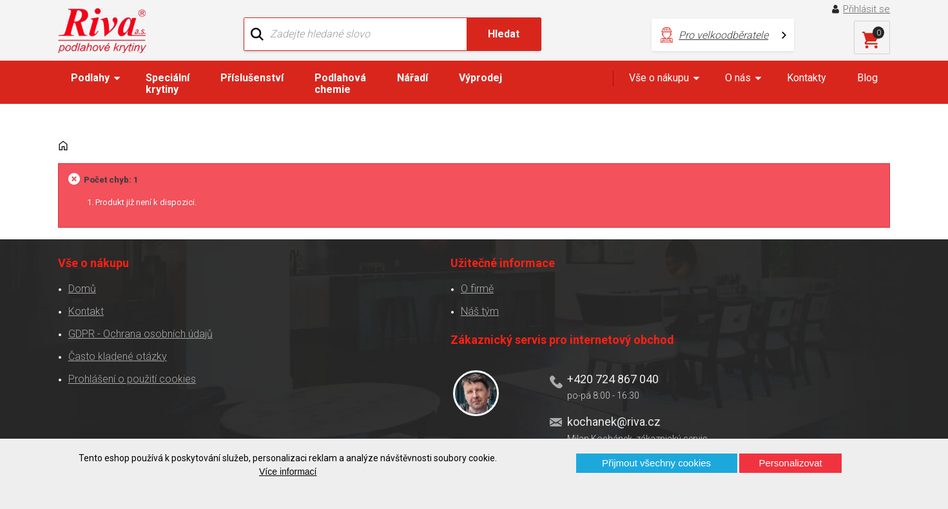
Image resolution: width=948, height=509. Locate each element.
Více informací (287, 471)
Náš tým (299, 288)
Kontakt (83, 288)
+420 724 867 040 (600, 292)
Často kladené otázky (115, 333)
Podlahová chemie (340, 87)
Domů (79, 265)
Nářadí (412, 81)
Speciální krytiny (167, 87)
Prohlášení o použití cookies (129, 356)
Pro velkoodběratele (623, 32)
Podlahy (90, 81)
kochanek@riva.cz (601, 334)
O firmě (296, 265)
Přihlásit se (869, 9)
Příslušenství (252, 81)
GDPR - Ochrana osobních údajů (138, 310)
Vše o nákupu (659, 81)
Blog (867, 81)
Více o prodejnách (779, 417)
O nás (738, 81)
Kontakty (806, 81)
